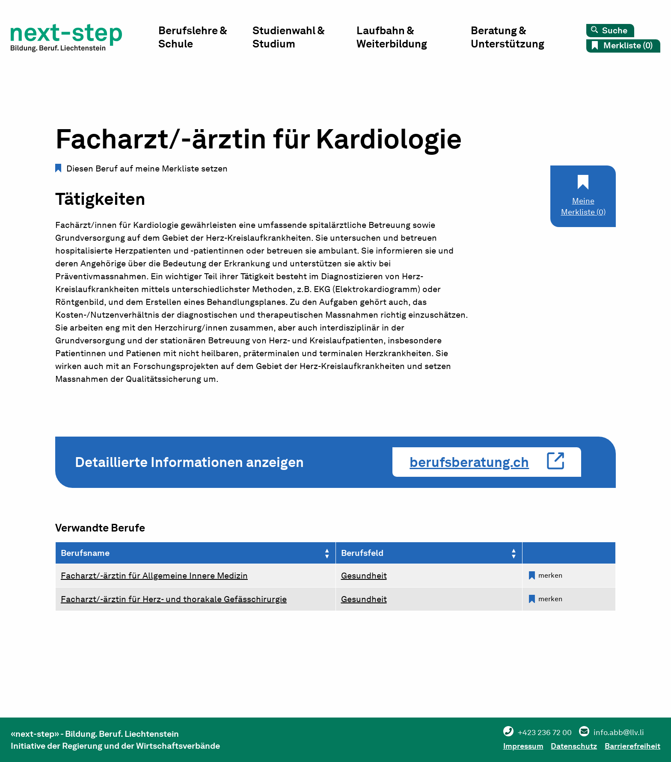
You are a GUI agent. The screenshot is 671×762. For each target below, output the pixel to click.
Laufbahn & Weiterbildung (398, 39)
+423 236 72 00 (522, 732)
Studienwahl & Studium (299, 39)
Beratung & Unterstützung (511, 39)
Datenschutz (560, 745)
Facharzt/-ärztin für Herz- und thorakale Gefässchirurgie (174, 599)
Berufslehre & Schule (205, 39)
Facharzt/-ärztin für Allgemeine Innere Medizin (154, 575)
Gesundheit (364, 575)
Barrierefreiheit (629, 745)
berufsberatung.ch (469, 462)
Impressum (500, 745)
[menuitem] (217, 41)
